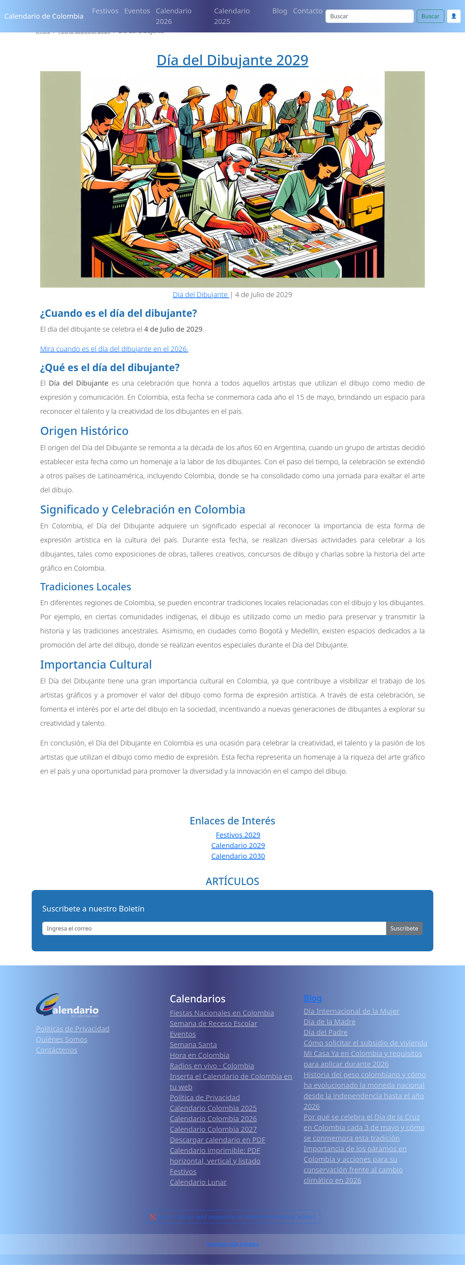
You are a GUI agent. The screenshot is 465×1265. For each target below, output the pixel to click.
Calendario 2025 (232, 16)
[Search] (370, 16)
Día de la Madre (329, 1021)
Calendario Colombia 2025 (213, 1108)
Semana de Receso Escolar (213, 1023)
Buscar (430, 16)
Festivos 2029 (238, 835)
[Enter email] (214, 928)
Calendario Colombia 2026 (213, 1118)
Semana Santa (193, 1044)
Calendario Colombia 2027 (213, 1129)
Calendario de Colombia (43, 16)
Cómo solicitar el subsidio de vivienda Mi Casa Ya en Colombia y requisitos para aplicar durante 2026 (365, 1053)
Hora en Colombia (199, 1055)
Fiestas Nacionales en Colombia (222, 1013)
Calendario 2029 (238, 845)
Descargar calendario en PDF (217, 1139)
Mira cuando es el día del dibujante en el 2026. (114, 349)
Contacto (308, 11)
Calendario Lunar (198, 1182)
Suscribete (404, 928)
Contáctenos (57, 1050)
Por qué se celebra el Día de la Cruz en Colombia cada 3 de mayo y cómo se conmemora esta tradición (364, 1127)
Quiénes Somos (61, 1039)
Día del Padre (326, 1032)
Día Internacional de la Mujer (351, 1011)
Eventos (137, 11)
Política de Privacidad (205, 1097)
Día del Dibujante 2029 (232, 59)
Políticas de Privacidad (73, 1028)
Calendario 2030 (238, 856)
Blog (279, 11)
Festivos (105, 11)
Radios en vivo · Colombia (212, 1065)
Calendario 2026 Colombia (232, 1244)
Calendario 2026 (174, 16)
